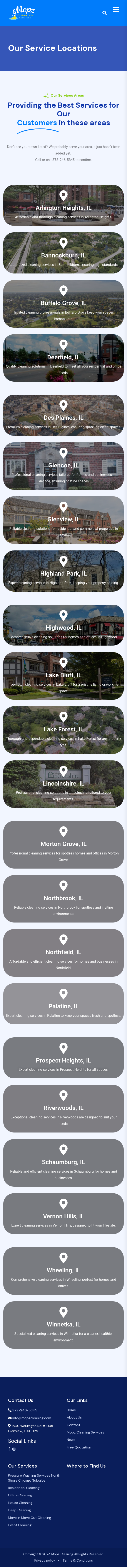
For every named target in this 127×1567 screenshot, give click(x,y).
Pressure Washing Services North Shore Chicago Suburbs (34, 1477)
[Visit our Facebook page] (9, 1449)
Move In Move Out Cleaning (29, 1517)
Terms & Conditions (78, 1560)
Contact (73, 1425)
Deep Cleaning (19, 1510)
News (71, 1439)
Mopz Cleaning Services (85, 1432)
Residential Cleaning (24, 1488)
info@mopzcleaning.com (31, 1418)
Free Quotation (79, 1447)
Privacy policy (44, 1560)
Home (71, 1410)
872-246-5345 (24, 1410)
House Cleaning (20, 1502)
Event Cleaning (20, 1525)
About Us (74, 1417)
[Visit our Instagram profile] (13, 1449)
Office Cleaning (20, 1495)
